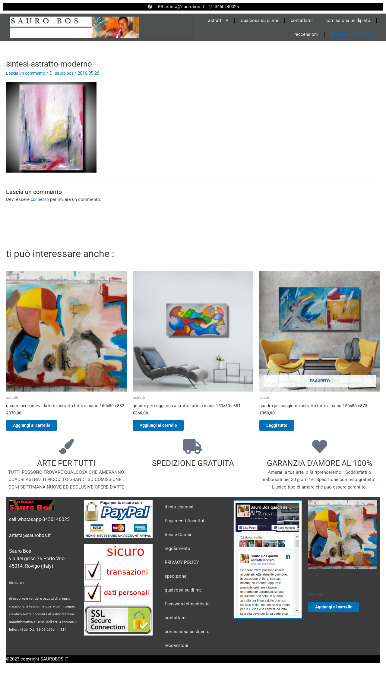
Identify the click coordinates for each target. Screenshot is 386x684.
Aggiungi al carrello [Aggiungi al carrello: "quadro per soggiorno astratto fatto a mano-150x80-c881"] (165, 426)
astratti (218, 20)
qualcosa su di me (259, 20)
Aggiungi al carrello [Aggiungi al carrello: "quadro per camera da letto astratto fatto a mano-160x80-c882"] (38, 431)
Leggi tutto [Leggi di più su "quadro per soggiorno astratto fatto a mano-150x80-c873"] (282, 426)
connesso (41, 199)
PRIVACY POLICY (182, 569)
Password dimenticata (187, 611)
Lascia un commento (27, 73)
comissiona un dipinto (347, 20)
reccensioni (306, 34)
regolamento (177, 555)
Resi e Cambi (178, 542)
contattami (302, 20)
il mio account (179, 514)
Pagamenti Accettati (185, 528)
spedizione (175, 583)
